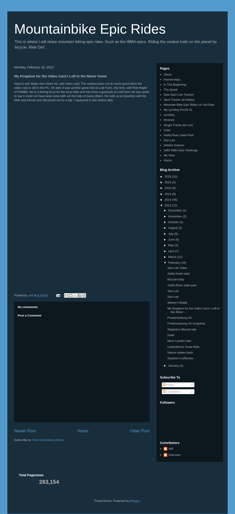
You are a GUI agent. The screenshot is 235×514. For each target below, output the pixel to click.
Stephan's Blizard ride (181, 329)
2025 (168, 176)
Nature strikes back (180, 352)
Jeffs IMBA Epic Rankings (181, 150)
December (175, 210)
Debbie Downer (174, 145)
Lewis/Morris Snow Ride (183, 347)
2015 (168, 194)
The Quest (171, 89)
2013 (168, 205)
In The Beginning (175, 84)
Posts (168, 385)
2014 (168, 199)
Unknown (174, 455)
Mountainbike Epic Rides (90, 29)
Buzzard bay (175, 279)
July (171, 233)
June (172, 239)
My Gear (169, 155)
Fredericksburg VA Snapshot (186, 323)
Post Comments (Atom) (48, 440)
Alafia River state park (181, 285)
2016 (168, 188)
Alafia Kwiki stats (178, 273)
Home (83, 431)
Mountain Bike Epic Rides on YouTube (189, 104)
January (174, 365)
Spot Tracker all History (179, 99)
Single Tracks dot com (178, 125)
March (172, 257)
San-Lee (169, 140)
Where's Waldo (177, 302)
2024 (168, 182)
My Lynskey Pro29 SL (178, 109)
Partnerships (172, 79)
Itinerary (169, 120)
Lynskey (169, 114)
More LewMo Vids (179, 341)
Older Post (140, 431)
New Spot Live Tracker (179, 94)
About (167, 74)
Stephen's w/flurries (180, 358)
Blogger (135, 501)
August (173, 228)
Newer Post (25, 431)
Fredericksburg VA (179, 317)
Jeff (170, 448)
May (171, 245)
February (174, 262)
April (171, 251)
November (175, 216)
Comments (172, 391)
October (174, 222)
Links (167, 130)
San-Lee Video (177, 268)
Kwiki (170, 335)
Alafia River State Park (179, 135)
